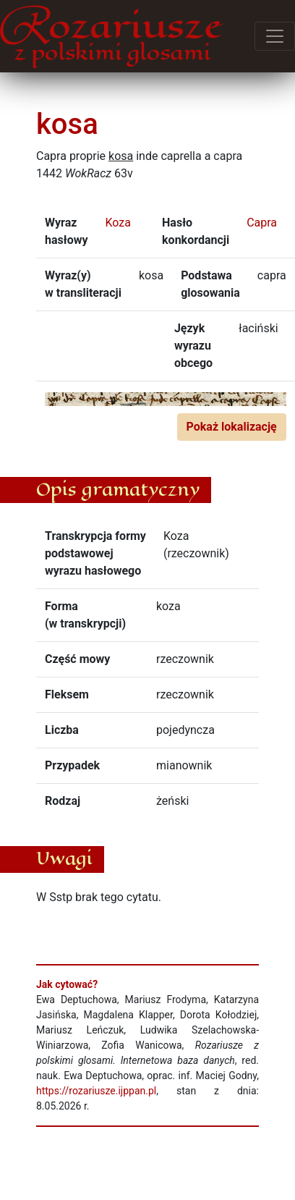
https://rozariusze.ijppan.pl (96, 1091)
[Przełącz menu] (275, 36)
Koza (117, 222)
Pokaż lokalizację (232, 427)
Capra (262, 222)
